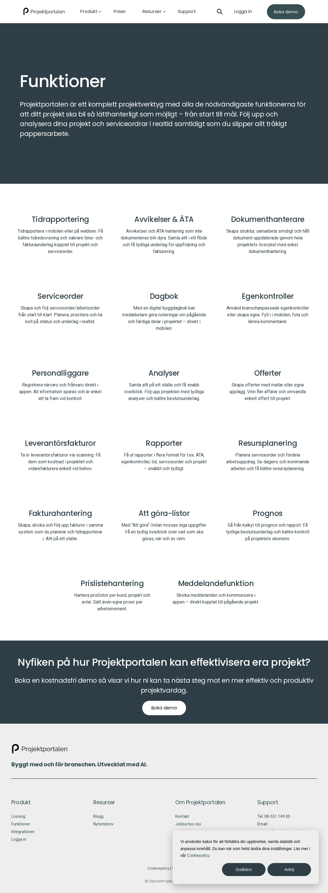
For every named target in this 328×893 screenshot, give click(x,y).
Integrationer (22, 835)
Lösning (18, 820)
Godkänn (244, 869)
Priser (119, 11)
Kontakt (182, 820)
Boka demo (286, 12)
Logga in (243, 11)
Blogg (98, 820)
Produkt (89, 11)
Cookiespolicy (158, 872)
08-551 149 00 (277, 820)
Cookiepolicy (198, 855)
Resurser (152, 11)
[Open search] (220, 11)
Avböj (289, 869)
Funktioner (20, 827)
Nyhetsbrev (103, 827)
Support (187, 11)
